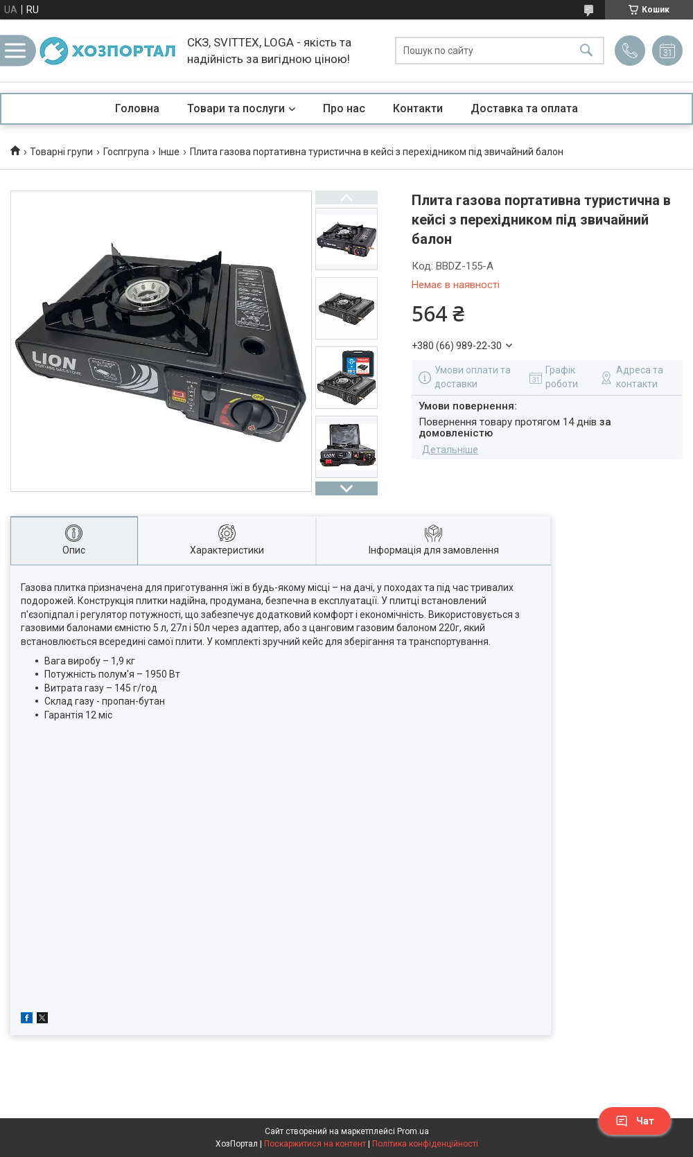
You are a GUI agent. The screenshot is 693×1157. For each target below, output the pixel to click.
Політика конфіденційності (425, 1144)
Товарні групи (61, 151)
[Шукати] (586, 51)
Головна (137, 108)
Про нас (344, 108)
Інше (169, 151)
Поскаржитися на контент (315, 1144)
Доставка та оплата (524, 108)
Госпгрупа (126, 151)
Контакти (418, 108)
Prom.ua (413, 1131)
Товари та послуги (236, 108)
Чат (634, 1121)
